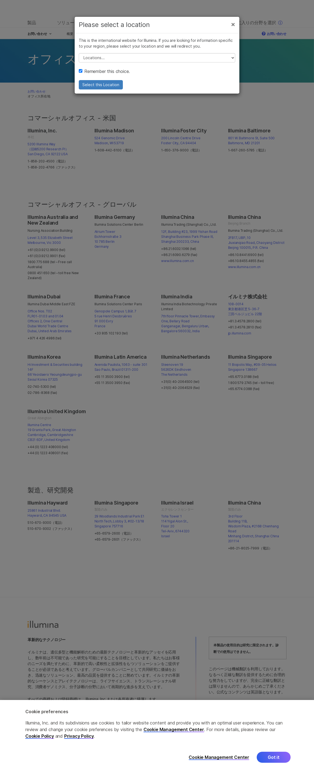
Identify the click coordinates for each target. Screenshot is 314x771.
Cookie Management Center (174, 736)
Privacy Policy (79, 743)
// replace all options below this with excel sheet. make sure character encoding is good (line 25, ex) (157, 57)
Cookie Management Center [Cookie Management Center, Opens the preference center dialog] (219, 764)
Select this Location (100, 84)
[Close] (233, 24)
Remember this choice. (104, 71)
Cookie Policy (39, 743)
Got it (274, 764)
